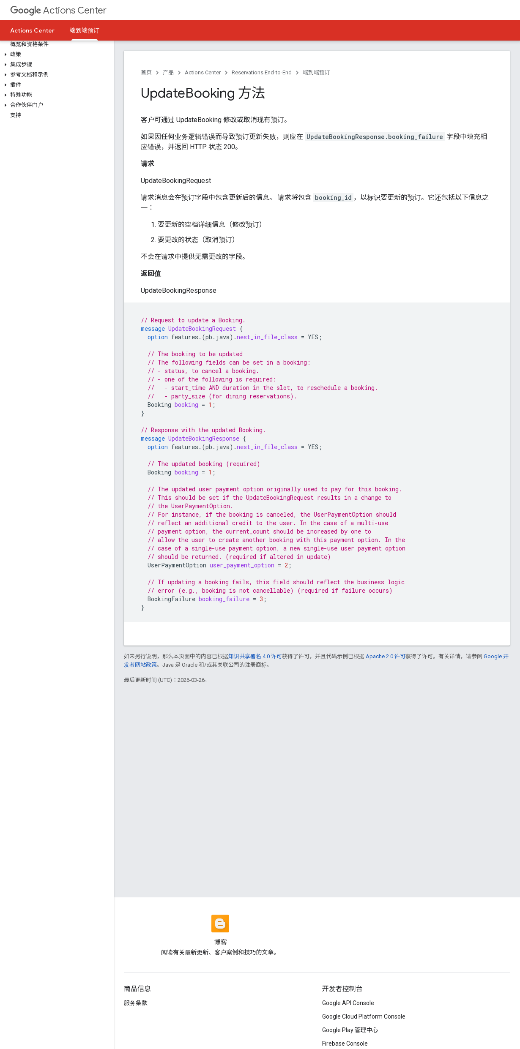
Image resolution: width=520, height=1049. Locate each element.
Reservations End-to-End (262, 72)
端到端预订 (316, 72)
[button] (55, 54)
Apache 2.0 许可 (385, 656)
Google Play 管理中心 (350, 1030)
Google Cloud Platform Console (363, 1016)
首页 (146, 72)
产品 (168, 72)
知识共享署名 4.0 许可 (255, 656)
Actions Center (58, 10)
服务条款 (136, 1003)
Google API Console (348, 1003)
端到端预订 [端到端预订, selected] (84, 30)
